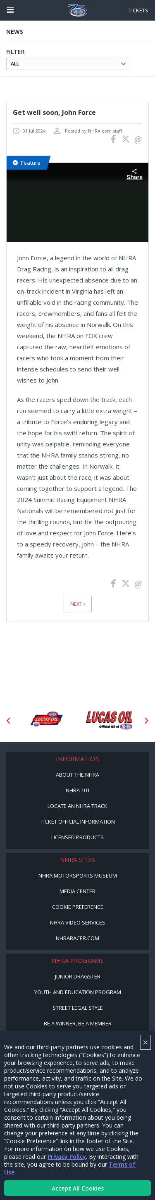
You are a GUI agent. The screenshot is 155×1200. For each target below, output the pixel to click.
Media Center (77, 891)
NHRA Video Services (77, 922)
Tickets (138, 10)
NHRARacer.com (77, 938)
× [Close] (145, 1042)
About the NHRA (77, 774)
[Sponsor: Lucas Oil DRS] (46, 720)
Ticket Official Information (78, 821)
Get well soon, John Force (54, 112)
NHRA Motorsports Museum (77, 875)
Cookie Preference (77, 907)
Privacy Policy (67, 1156)
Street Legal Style (77, 1007)
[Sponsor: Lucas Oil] (109, 720)
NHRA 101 (78, 790)
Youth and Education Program (77, 992)
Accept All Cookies (78, 1188)
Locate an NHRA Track (77, 806)
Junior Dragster (77, 976)
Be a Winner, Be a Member (78, 1023)
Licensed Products (77, 837)
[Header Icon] (10, 10)
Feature (27, 162)
